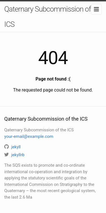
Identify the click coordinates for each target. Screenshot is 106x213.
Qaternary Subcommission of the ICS (53, 17)
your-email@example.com (28, 136)
